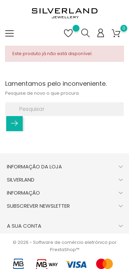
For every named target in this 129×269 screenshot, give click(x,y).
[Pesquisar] (64, 109)
